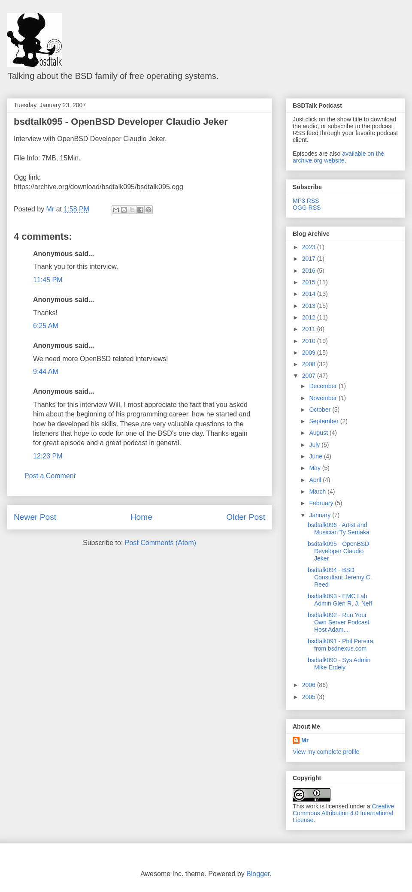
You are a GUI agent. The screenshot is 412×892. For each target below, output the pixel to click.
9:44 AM (45, 371)
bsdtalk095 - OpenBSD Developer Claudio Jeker (121, 121)
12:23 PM (47, 456)
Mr (305, 740)
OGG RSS (307, 207)
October (320, 409)
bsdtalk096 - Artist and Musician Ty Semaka (339, 528)
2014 (309, 293)
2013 (309, 305)
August (319, 432)
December (323, 386)
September (324, 421)
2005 (309, 696)
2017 (309, 258)
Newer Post (35, 516)
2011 (309, 328)
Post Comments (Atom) (160, 542)
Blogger (258, 873)
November (323, 398)
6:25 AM (45, 325)
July (315, 444)
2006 (309, 684)
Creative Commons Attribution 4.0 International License (343, 813)
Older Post (245, 516)
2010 (309, 341)
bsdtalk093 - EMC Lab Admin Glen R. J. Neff (340, 600)
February (322, 503)
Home (141, 516)
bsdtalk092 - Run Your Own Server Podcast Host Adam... (338, 622)
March (318, 491)
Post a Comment (50, 475)
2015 (309, 282)
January (320, 515)
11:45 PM (47, 279)
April (316, 479)
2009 (309, 352)
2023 (309, 247)
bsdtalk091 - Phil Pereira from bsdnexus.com (340, 645)
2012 (309, 317)
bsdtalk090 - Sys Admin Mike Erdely (339, 664)
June (316, 456)
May (315, 467)
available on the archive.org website (338, 157)
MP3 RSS (306, 200)
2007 (309, 375)
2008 (309, 364)
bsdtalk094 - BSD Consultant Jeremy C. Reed (340, 577)
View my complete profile (326, 751)
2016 (309, 270)
